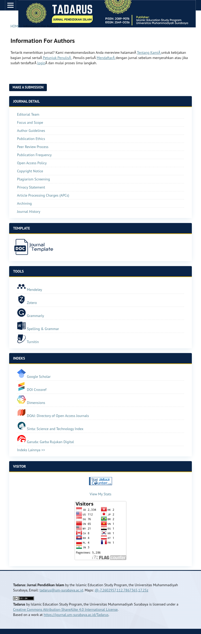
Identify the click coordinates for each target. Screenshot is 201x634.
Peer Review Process (32, 146)
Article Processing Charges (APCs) (43, 195)
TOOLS (18, 271)
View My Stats (100, 494)
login (41, 63)
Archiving (24, 203)
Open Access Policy (32, 163)
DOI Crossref (31, 389)
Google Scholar (34, 376)
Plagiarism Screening (33, 179)
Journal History (28, 211)
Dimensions (31, 402)
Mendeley (29, 289)
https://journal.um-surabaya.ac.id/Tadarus (76, 614)
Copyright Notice (30, 171)
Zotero (27, 302)
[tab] (100, 228)
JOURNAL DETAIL (26, 101)
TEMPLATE (21, 228)
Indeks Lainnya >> (31, 450)
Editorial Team (28, 114)
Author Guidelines (31, 130)
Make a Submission (28, 87)
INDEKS (19, 358)
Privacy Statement (31, 187)
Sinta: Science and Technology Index (50, 428)
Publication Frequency (34, 154)
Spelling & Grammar (38, 328)
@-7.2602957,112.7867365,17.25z (121, 590)
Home (15, 26)
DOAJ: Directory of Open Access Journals (53, 415)
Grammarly (30, 315)
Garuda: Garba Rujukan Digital (45, 441)
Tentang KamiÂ (149, 52)
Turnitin (28, 341)
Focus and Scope (30, 122)
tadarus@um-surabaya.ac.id (61, 590)
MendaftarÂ (106, 57)
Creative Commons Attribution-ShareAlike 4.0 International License (65, 609)
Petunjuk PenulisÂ (57, 57)
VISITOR (19, 466)
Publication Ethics (31, 138)
